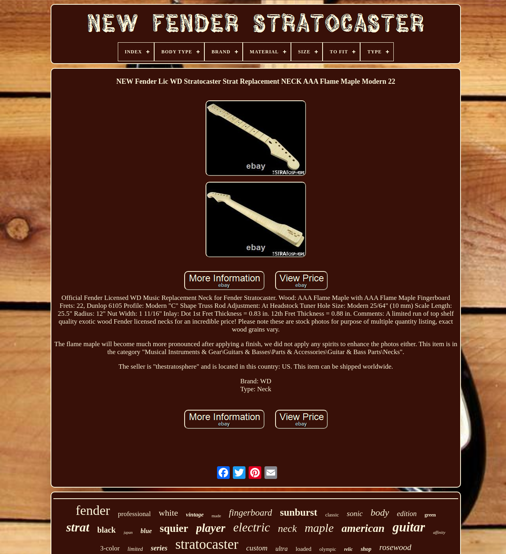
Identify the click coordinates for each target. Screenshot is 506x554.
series (159, 548)
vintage (195, 514)
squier (174, 528)
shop (366, 549)
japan (128, 532)
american (363, 528)
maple (319, 527)
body (379, 512)
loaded (304, 549)
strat (77, 527)
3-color (109, 548)
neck (287, 528)
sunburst (298, 512)
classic (332, 515)
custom (257, 548)
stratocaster (206, 544)
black (106, 530)
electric (251, 527)
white (168, 513)
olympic (327, 549)
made (216, 515)
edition (407, 514)
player (210, 528)
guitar (409, 527)
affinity (439, 532)
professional (134, 514)
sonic (355, 513)
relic (348, 549)
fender (93, 510)
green (430, 515)
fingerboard (250, 513)
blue (146, 531)
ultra (282, 548)
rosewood (396, 547)
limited (135, 549)
